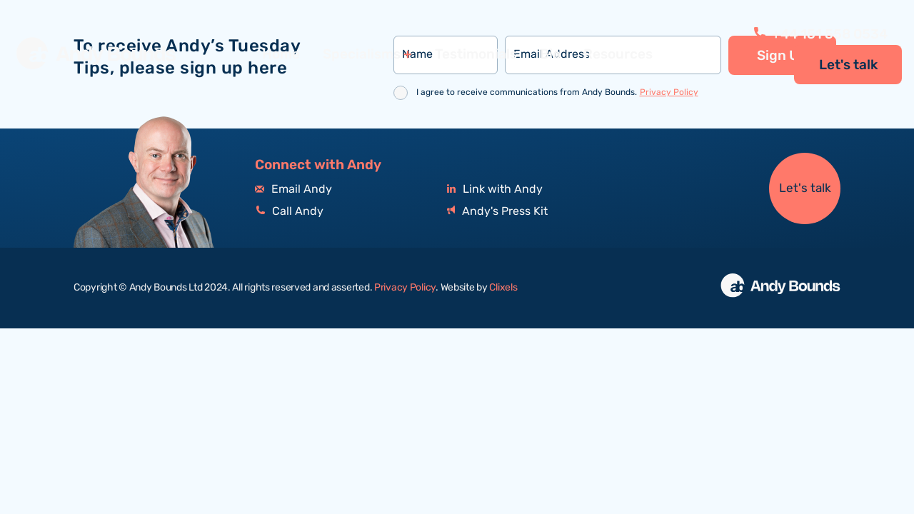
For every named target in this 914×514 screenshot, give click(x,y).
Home (281, 54)
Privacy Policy (669, 92)
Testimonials (476, 54)
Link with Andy (495, 189)
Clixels (503, 288)
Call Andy (289, 212)
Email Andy (293, 189)
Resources (618, 54)
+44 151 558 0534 (821, 34)
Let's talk (848, 65)
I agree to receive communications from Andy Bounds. (557, 92)
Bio (550, 54)
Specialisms (362, 54)
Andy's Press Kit (497, 212)
